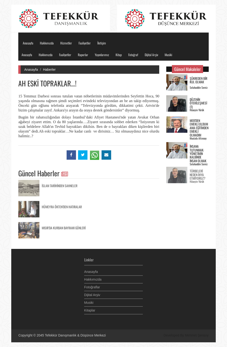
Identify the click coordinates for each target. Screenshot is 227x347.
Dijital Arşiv (151, 54)
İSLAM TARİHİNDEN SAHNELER (59, 184)
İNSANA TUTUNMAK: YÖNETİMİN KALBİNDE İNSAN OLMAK (198, 153)
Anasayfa (28, 43)
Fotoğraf (133, 54)
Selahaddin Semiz (199, 87)
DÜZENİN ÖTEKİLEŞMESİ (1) (198, 102)
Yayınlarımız (102, 54)
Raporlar (83, 54)
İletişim (101, 43)
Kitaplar (89, 309)
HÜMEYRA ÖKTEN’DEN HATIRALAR (62, 205)
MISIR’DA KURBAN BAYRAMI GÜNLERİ (64, 226)
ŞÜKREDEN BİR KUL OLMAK (198, 80)
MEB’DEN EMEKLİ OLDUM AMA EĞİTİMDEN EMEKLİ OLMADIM (199, 127)
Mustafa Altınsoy (198, 138)
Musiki (168, 54)
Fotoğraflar (92, 286)
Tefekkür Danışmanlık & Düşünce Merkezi (75, 335)
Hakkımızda (47, 43)
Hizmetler (66, 43)
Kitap (119, 54)
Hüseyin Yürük (197, 109)
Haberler (49, 69)
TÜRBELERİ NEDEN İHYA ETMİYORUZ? (197, 173)
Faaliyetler (85, 43)
